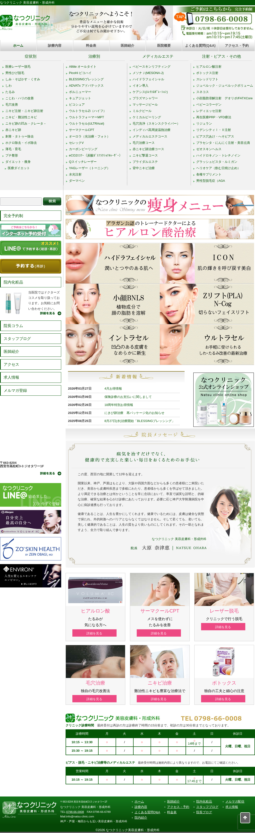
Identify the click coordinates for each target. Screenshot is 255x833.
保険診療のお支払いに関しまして (128, 397)
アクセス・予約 (237, 45)
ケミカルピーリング (147, 117)
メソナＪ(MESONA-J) (148, 73)
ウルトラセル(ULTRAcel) (86, 123)
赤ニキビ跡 (13, 130)
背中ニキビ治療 (144, 168)
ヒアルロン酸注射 (208, 66)
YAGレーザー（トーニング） (89, 168)
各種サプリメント (208, 174)
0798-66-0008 (75, 812)
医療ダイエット (19, 168)
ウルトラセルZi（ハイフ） (87, 111)
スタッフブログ (17, 339)
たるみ (10, 92)
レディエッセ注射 (208, 111)
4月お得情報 (113, 388)
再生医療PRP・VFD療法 (213, 117)
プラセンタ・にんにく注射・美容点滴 (223, 143)
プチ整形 (11, 155)
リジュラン (204, 123)
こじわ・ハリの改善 (19, 98)
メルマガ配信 (234, 802)
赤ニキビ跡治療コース (148, 149)
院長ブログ (204, 812)
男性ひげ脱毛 (14, 73)
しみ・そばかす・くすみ (22, 79)
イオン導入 (140, 85)
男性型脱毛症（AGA (210, 181)
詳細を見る (95, 633)
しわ (8, 85)
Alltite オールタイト (82, 66)
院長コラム (13, 326)
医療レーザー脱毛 (18, 66)
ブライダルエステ (145, 162)
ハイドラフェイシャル (148, 79)
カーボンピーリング (83, 149)
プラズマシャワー (145, 98)
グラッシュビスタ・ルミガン (216, 162)
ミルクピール (142, 111)
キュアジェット (80, 98)
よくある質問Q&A (147, 812)
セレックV (76, 143)
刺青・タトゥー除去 (19, 136)
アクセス (11, 364)
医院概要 (164, 45)
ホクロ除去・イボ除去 (21, 143)
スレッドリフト (207, 79)
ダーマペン (77, 181)
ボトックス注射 (207, 73)
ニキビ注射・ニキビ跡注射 (24, 111)
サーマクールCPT (81, 130)
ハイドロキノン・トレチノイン (218, 155)
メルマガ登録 (15, 390)
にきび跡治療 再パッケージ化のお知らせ (134, 413)
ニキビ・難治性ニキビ (21, 117)
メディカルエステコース (150, 136)
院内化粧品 (13, 282)
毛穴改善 (11, 104)
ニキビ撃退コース (145, 155)
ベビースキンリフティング (151, 66)
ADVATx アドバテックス (86, 85)
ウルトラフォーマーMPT (86, 117)
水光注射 (75, 174)
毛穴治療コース (144, 143)
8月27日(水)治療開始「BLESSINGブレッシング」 (139, 421)
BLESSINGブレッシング (86, 79)
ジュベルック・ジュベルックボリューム (224, 85)
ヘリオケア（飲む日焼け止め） (218, 168)
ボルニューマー (80, 92)
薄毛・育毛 (13, 149)
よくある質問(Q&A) (200, 45)
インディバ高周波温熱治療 (151, 130)
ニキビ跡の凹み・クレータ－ (25, 123)
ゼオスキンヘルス (208, 149)
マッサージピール (145, 104)
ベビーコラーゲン (208, 104)
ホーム (18, 45)
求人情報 (11, 377)
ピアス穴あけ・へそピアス (215, 136)
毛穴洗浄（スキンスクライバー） (156, 123)
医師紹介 (127, 45)
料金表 (91, 45)
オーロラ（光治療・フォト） (89, 136)
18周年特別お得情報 (118, 405)
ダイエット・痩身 (18, 162)
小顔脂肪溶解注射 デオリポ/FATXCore (224, 98)
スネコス (202, 92)
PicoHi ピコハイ (80, 73)
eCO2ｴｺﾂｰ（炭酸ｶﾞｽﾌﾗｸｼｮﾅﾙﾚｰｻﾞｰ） (95, 155)
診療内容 (54, 45)
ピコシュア (77, 104)
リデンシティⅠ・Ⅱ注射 (213, 130)
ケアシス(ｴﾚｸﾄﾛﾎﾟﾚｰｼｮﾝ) (150, 92)
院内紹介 (141, 818)
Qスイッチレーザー (83, 162)
